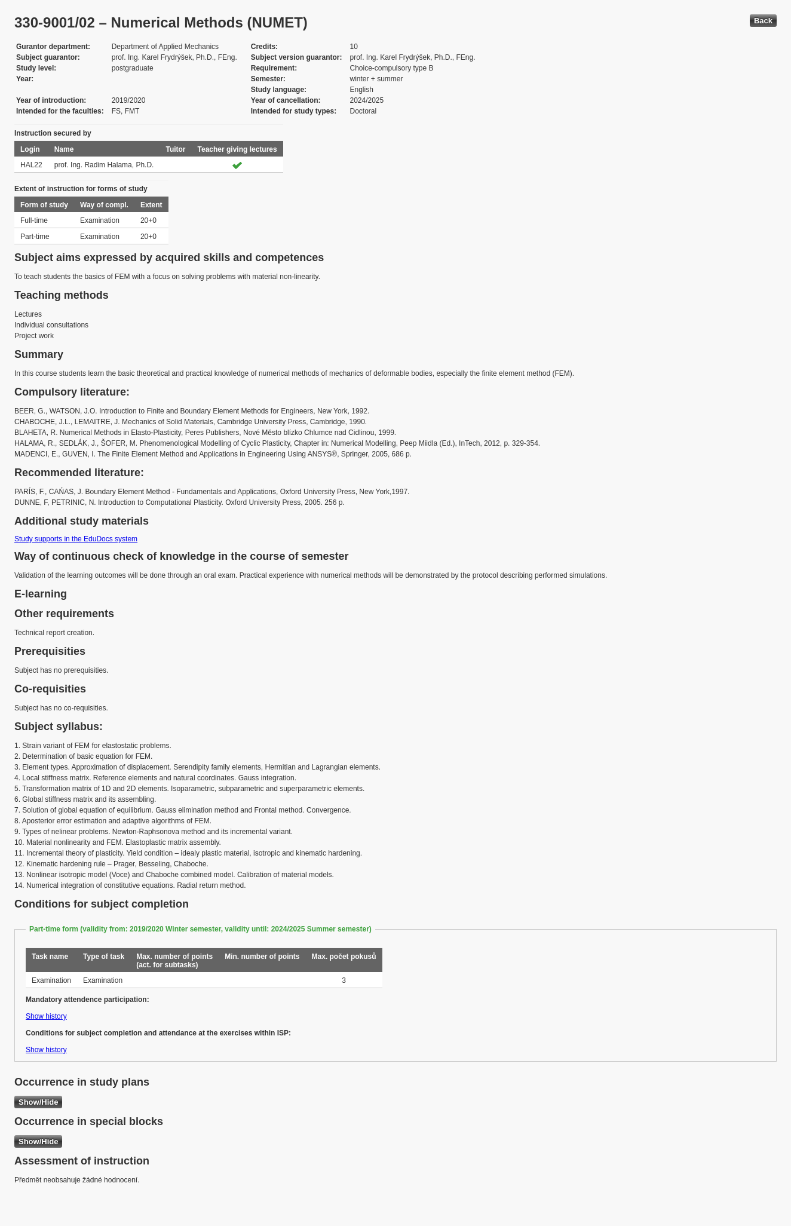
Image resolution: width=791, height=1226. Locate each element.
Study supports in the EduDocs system (75, 539)
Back (763, 20)
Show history (46, 1016)
